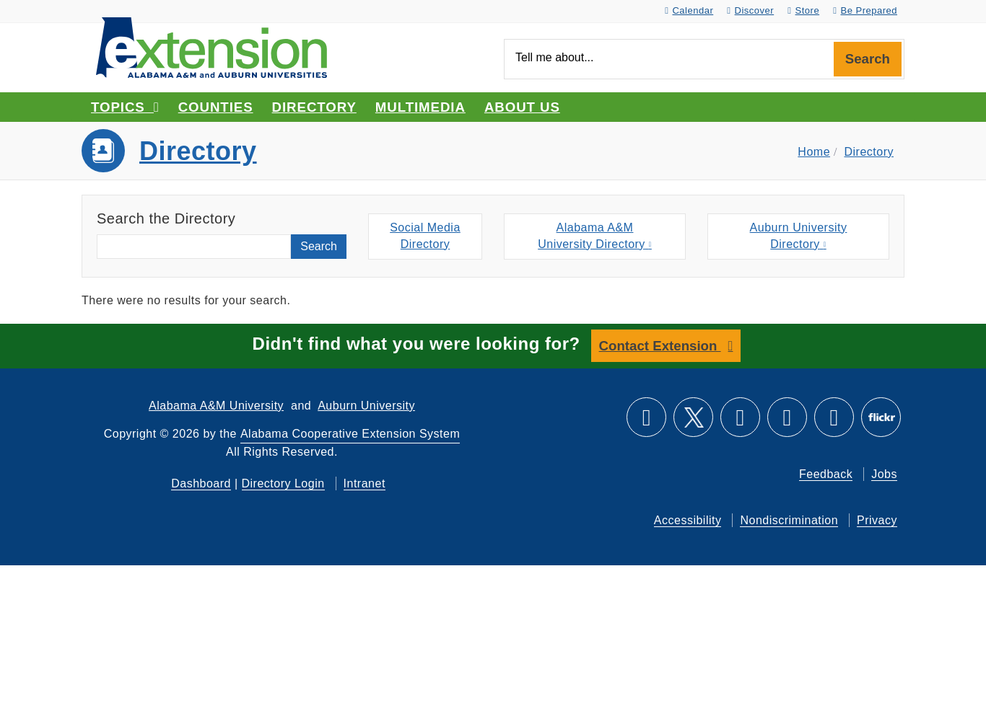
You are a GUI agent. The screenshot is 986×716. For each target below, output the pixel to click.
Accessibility (688, 520)
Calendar (689, 10)
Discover (750, 10)
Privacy (877, 520)
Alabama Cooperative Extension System (350, 434)
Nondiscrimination (789, 520)
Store (803, 10)
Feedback (825, 474)
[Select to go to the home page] (211, 46)
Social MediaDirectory (425, 235)
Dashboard (201, 483)
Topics (125, 107)
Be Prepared (865, 10)
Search (867, 58)
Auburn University (366, 405)
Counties (215, 107)
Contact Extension (660, 345)
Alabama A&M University (216, 405)
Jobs (884, 474)
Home (814, 152)
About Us (522, 107)
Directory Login (283, 483)
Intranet (364, 483)
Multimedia (420, 107)
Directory (314, 107)
